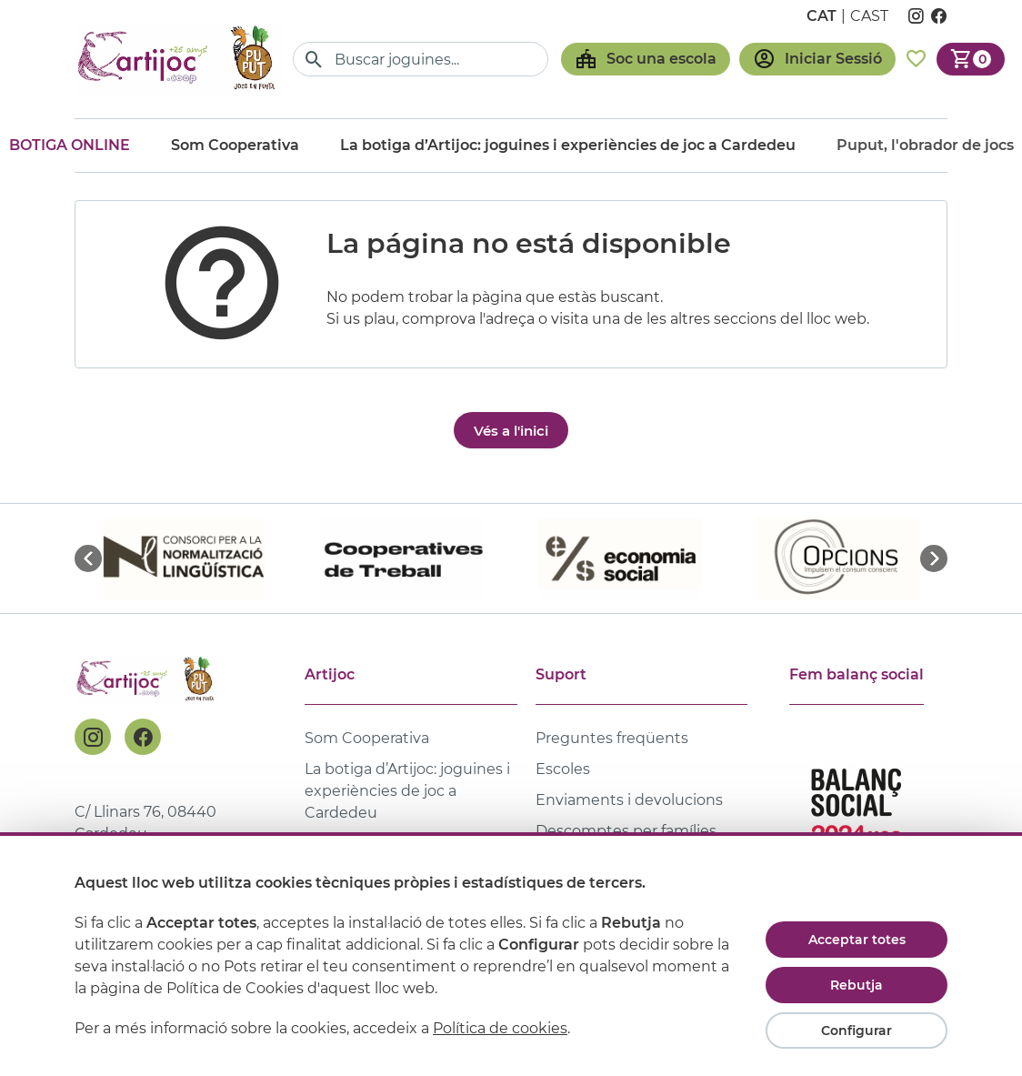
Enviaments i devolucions (629, 800)
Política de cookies (500, 1028)
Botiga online (69, 145)
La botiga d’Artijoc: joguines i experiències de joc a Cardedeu (568, 145)
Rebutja (856, 985)
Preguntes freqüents (612, 738)
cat (822, 16)
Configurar (856, 1030)
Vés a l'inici (511, 430)
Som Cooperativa (235, 145)
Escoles (563, 769)
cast (869, 16)
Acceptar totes (857, 939)
